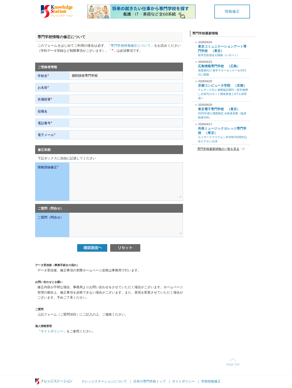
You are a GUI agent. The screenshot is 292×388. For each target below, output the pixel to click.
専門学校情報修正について (131, 45)
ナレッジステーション (53, 381)
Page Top (233, 362)
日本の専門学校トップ (149, 381)
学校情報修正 (211, 381)
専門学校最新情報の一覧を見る (218, 149)
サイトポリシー (52, 331)
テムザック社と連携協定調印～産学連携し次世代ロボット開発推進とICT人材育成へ (223, 90)
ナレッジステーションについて (104, 381)
